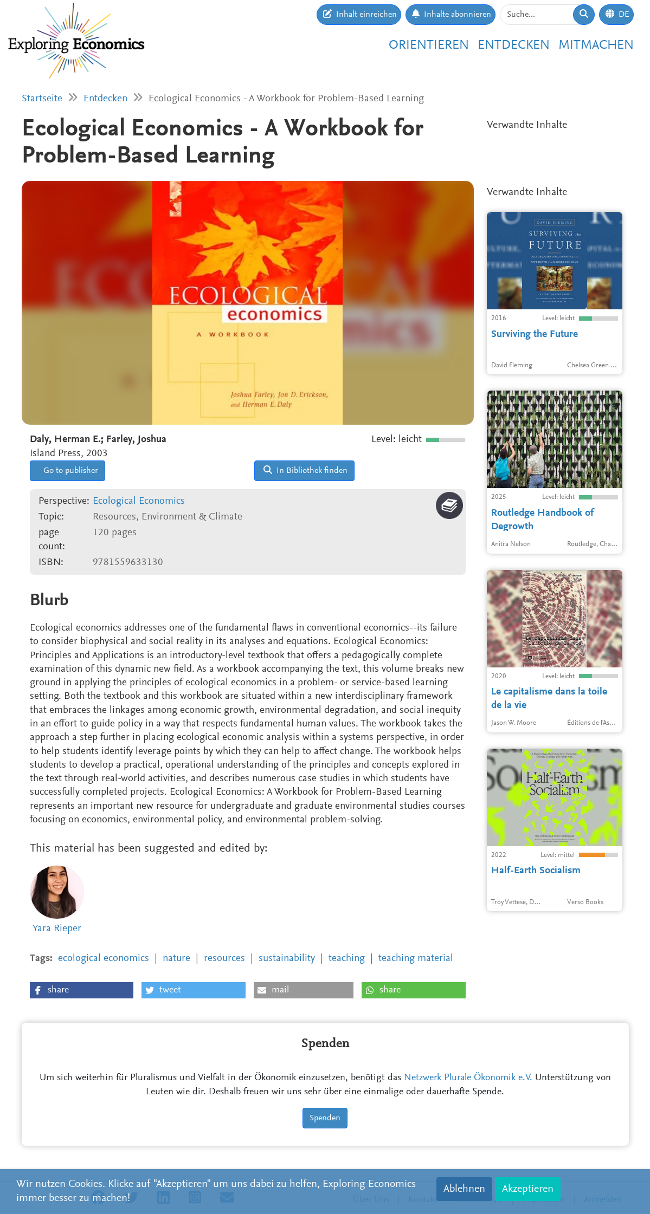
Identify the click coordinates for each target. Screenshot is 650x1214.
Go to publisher (69, 470)
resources (224, 958)
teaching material (415, 958)
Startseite (42, 99)
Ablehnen (464, 1189)
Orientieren (429, 45)
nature (176, 958)
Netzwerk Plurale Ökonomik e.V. (468, 1078)
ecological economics (103, 958)
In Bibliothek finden (305, 470)
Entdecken (514, 45)
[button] (81, 990)
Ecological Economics (139, 501)
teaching (347, 958)
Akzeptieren (528, 1189)
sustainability (287, 958)
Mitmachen (596, 45)
